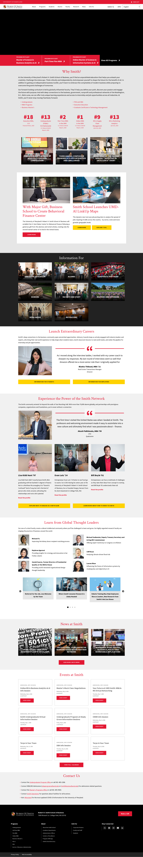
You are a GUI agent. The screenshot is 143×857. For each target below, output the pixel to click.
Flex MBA (14, 833)
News (84, 7)
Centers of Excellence (49, 836)
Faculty (67, 7)
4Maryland (28, 797)
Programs (42, 7)
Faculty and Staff (77, 830)
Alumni (60, 7)
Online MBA (15, 836)
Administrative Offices (49, 833)
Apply (119, 7)
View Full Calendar (71, 765)
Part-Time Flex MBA (53, 61)
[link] (35, 692)
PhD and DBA (78, 102)
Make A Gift (135, 2)
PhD (13, 844)
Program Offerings (48, 838)
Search (110, 7)
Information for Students (44, 382)
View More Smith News (71, 662)
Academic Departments (49, 830)
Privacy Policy (15, 854)
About (34, 7)
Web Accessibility (27, 854)
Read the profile (24, 498)
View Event (28, 700)
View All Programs (109, 60)
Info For (91, 7)
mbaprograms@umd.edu (50, 786)
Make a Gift (125, 814)
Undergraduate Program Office (40, 782)
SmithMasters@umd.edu (69, 786)
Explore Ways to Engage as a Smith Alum (44, 505)
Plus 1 (14, 841)
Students (51, 7)
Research (76, 7)
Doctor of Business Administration (21, 847)
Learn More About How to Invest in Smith (98, 505)
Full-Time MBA (16, 830)
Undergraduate (27, 102)
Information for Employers (98, 382)
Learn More (34, 234)
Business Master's (17, 838)
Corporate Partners (78, 827)
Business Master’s (28, 107)
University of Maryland (12, 2)
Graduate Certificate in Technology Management (91, 107)
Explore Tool (103, 227)
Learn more (82, 227)
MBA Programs (27, 105)
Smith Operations (33, 794)
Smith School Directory (49, 841)
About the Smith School (49, 827)
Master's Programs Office (38, 790)
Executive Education (81, 105)
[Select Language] (131, 7)
